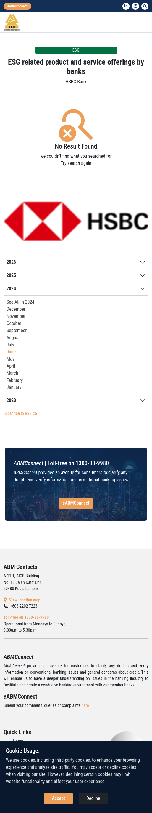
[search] (144, 6)
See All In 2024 (20, 302)
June (11, 352)
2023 (11, 400)
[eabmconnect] (17, 6)
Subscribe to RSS (20, 413)
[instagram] (135, 6)
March (12, 373)
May (10, 359)
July (10, 344)
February (15, 380)
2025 (11, 275)
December (16, 309)
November (16, 316)
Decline (93, 798)
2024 (11, 288)
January (14, 387)
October (14, 323)
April (11, 366)
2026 (11, 262)
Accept (58, 798)
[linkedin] (126, 6)
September (17, 330)
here (85, 705)
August (13, 337)
